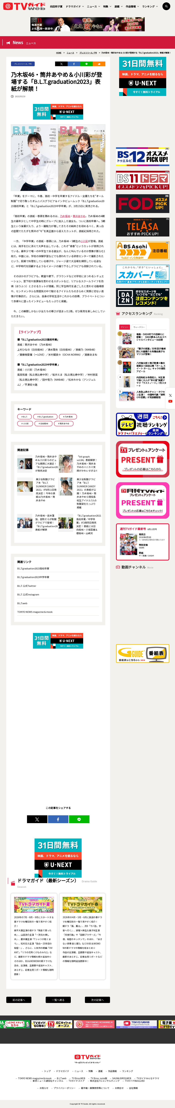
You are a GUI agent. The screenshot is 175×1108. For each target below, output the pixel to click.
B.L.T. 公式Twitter (26, 585)
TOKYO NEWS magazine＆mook (35, 611)
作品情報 (132, 6)
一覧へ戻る (58, 1000)
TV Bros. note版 (99, 1078)
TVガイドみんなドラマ (148, 1078)
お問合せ (119, 1088)
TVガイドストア (77, 1081)
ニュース (93, 6)
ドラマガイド (75, 6)
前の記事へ (19, 1000)
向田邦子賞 (56, 6)
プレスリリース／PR (23, 63)
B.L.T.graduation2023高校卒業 (33, 568)
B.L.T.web (22, 603)
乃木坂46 (65, 216)
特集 (107, 6)
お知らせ (44, 1088)
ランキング (150, 6)
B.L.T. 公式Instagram (28, 594)
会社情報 (133, 1088)
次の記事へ (97, 1000)
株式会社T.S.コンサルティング (105, 1081)
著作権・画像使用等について (95, 1088)
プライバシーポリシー (65, 1088)
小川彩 (84, 241)
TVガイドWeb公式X (135, 1081)
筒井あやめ (79, 216)
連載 (118, 6)
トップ (47, 1071)
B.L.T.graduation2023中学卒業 (33, 577)
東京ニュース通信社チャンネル (48, 1081)
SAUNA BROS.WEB (121, 1078)
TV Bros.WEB (78, 1078)
